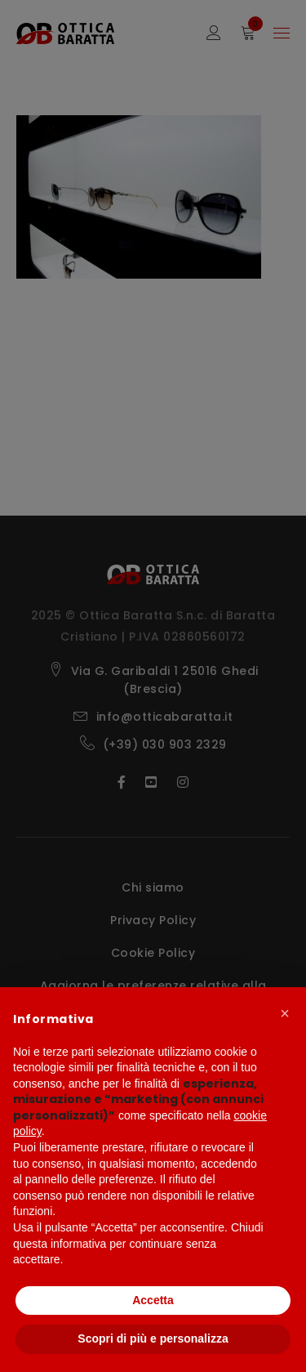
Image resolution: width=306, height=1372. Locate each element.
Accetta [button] (153, 1300)
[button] (285, 1013)
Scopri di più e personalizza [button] (153, 1338)
